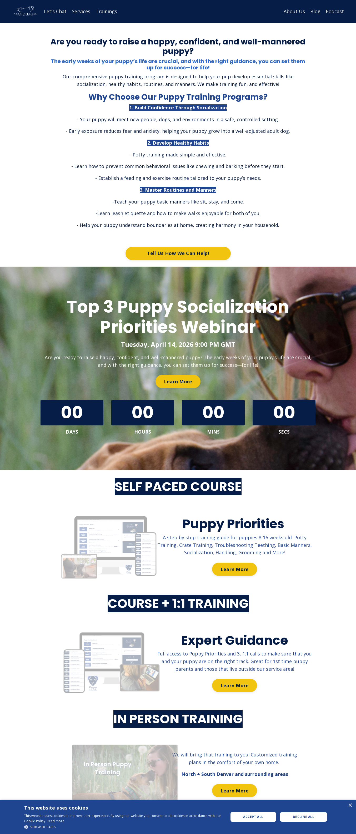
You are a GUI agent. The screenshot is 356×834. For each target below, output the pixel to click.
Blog (315, 11)
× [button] (350, 805)
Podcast (335, 11)
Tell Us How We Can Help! (178, 254)
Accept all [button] (253, 817)
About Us (294, 11)
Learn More (178, 382)
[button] (123, 827)
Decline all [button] (303, 817)
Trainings (106, 11)
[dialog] (178, 817)
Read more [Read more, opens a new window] (55, 821)
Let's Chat (55, 11)
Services (81, 11)
